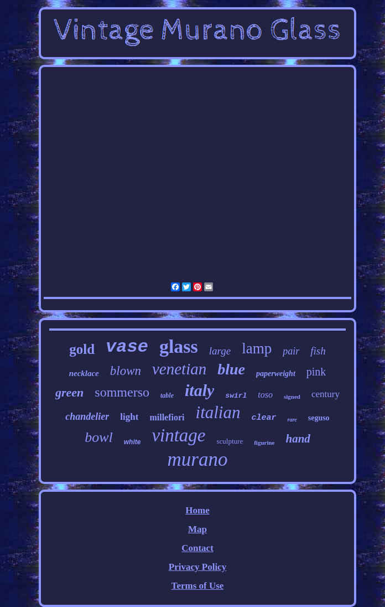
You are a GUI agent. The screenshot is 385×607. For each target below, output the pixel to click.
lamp (257, 348)
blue (231, 369)
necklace (84, 373)
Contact (197, 548)
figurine (264, 442)
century (325, 394)
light (129, 416)
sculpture (230, 441)
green (69, 392)
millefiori (166, 417)
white (132, 442)
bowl (99, 437)
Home (197, 510)
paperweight (275, 373)
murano (198, 459)
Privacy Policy (197, 567)
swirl (236, 396)
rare (291, 419)
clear (263, 418)
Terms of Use (197, 585)
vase (127, 347)
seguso (319, 418)
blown (125, 371)
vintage (178, 435)
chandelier (87, 416)
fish (317, 351)
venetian (179, 369)
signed (292, 396)
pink (316, 372)
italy (199, 390)
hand (297, 438)
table (167, 395)
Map (197, 529)
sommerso (122, 392)
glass (178, 346)
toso (265, 394)
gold (82, 349)
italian (218, 412)
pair (291, 351)
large (220, 351)
